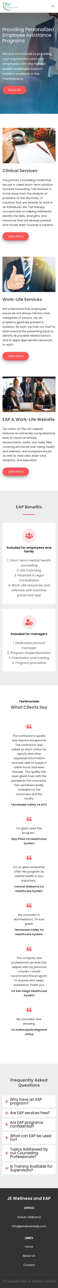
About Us (29, 1256)
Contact (29, 1265)
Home (29, 1247)
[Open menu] (53, 6)
